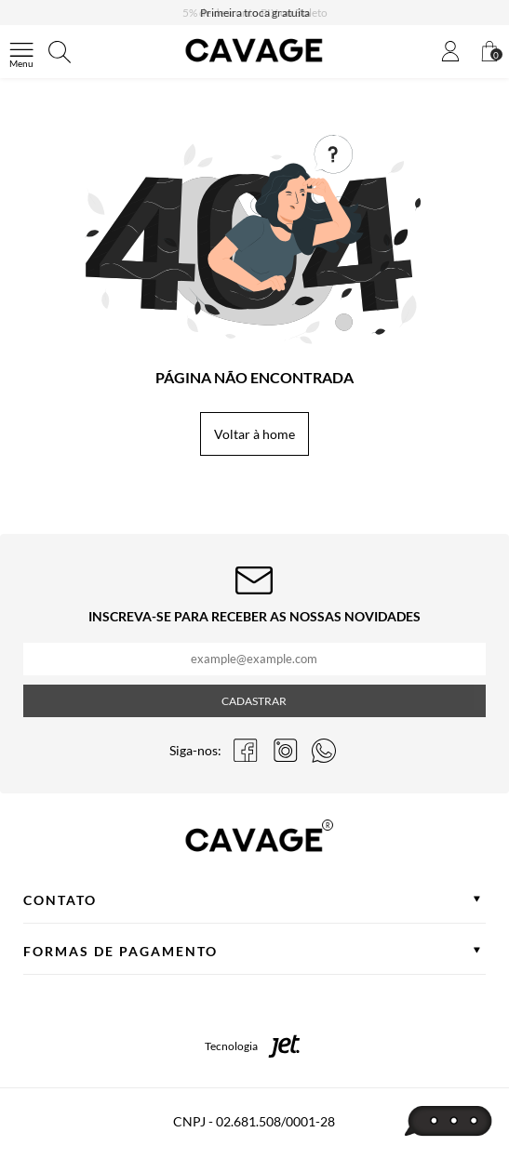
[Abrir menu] (21, 52)
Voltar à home (254, 434)
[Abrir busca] (59, 52)
